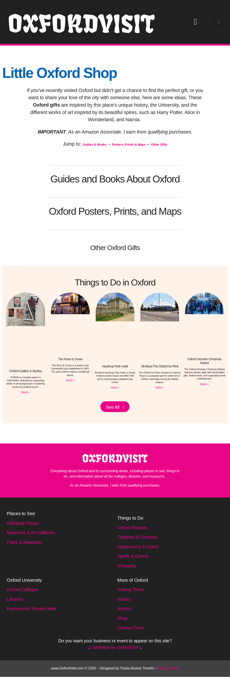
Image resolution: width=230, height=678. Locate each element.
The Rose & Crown (70, 359)
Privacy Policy (168, 669)
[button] (195, 21)
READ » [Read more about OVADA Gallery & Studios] (25, 392)
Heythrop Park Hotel (115, 366)
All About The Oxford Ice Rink (160, 366)
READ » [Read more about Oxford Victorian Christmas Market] (204, 384)
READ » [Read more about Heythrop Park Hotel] (115, 387)
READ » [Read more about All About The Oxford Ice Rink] (159, 387)
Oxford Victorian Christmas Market (204, 361)
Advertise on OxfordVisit (115, 648)
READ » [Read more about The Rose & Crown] (70, 380)
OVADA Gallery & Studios (25, 371)
